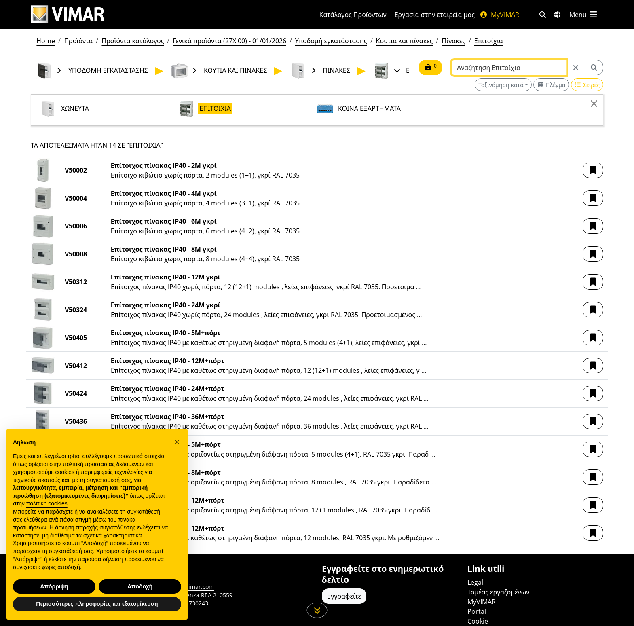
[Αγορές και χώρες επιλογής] (557, 14)
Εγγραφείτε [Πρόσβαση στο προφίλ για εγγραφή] (344, 596)
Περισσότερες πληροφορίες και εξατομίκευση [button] (97, 604)
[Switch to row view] (587, 84)
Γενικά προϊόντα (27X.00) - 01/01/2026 (229, 40)
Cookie (477, 621)
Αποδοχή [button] (139, 586)
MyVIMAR (499, 14)
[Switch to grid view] (551, 84)
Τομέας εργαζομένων (498, 592)
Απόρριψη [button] (54, 586)
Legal (475, 582)
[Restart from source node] (575, 67)
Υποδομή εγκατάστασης (331, 40)
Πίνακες (453, 40)
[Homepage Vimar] (165, 14)
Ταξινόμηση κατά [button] (501, 85)
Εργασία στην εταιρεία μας (435, 14)
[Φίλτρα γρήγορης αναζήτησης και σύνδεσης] (543, 14)
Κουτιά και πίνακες (404, 40)
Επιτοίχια (488, 40)
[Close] (594, 103)
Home (45, 40)
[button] (593, 170)
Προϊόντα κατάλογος (132, 40)
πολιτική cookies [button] (47, 504)
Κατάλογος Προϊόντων (353, 14)
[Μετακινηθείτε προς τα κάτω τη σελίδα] (317, 610)
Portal (476, 611)
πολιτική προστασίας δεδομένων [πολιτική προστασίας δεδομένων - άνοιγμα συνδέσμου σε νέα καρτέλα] (103, 464)
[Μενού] (583, 14)
